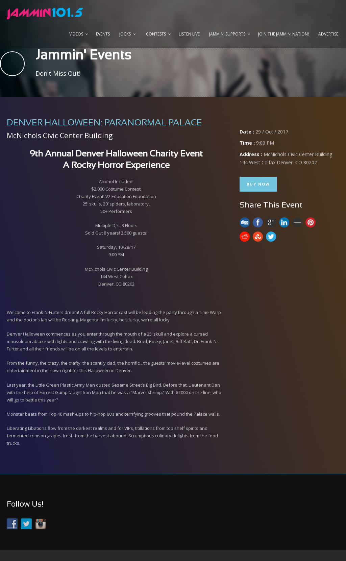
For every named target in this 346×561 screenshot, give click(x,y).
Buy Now (258, 184)
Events (103, 34)
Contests (156, 34)
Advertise (328, 34)
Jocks (125, 34)
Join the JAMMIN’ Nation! (283, 34)
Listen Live (189, 34)
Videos (76, 34)
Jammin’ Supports (227, 34)
